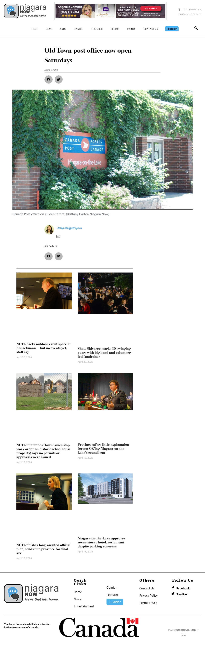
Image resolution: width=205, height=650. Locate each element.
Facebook (184, 588)
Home (78, 592)
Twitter (183, 595)
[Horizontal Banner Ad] (110, 11)
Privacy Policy (148, 595)
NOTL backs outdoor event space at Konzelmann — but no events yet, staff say (43, 347)
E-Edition (115, 602)
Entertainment (84, 606)
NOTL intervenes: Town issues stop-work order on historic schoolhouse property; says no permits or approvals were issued (43, 450)
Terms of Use (148, 603)
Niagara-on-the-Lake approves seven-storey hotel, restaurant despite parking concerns (101, 542)
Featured (113, 595)
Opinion (112, 587)
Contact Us (146, 588)
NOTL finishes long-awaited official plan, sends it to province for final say (43, 548)
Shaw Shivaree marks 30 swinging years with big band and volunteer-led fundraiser (105, 352)
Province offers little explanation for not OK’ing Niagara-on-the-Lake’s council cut (103, 448)
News (77, 599)
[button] (196, 29)
